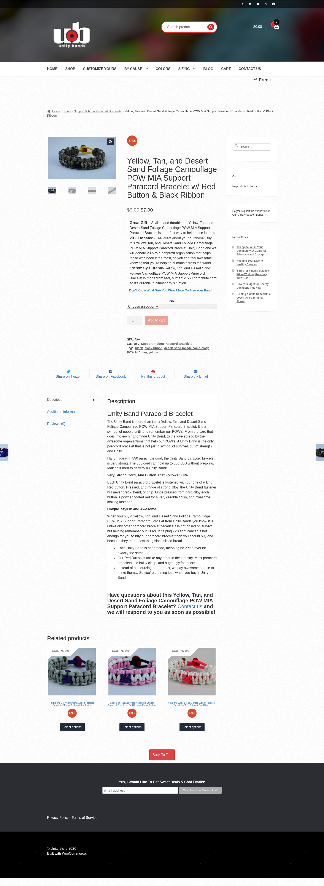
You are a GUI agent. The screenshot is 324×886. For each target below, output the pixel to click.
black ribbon (153, 348)
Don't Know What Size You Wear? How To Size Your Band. (170, 290)
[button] (110, 141)
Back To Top (162, 763)
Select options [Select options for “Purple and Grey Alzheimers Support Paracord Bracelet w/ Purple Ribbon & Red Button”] (72, 735)
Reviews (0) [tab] (56, 432)
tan (144, 352)
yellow (153, 352)
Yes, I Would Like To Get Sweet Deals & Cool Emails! (162, 790)
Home (52, 69)
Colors (163, 69)
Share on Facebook (111, 384)
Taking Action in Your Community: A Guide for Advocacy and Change (251, 251)
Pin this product (153, 384)
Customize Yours (99, 69)
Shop (70, 69)
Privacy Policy (58, 826)
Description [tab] (55, 408)
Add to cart (156, 320)
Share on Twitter (68, 384)
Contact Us (250, 69)
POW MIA (134, 352)
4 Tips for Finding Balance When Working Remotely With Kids (253, 274)
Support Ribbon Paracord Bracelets (97, 111)
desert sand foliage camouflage (186, 348)
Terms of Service (84, 826)
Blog (208, 69)
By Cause (133, 69)
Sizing (184, 69)
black (139, 348)
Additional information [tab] (63, 420)
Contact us (190, 614)
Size (172, 301)
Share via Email (196, 384)
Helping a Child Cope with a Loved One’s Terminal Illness (254, 298)
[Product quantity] (134, 320)
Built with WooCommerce (66, 861)
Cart (226, 69)
